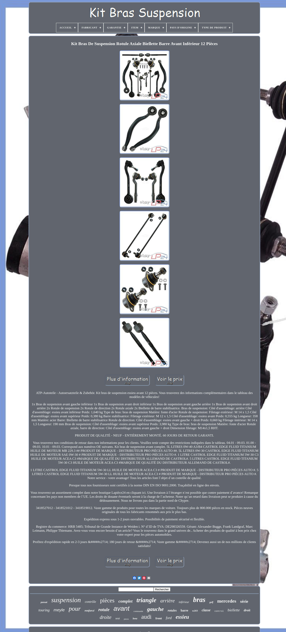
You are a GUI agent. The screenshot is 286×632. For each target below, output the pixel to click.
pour (75, 608)
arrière (167, 601)
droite (105, 617)
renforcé (89, 610)
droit (247, 610)
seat (117, 618)
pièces (107, 600)
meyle (59, 610)
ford (169, 618)
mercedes (226, 601)
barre (184, 610)
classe (206, 610)
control (219, 611)
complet (125, 601)
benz (135, 618)
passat (44, 602)
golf (211, 602)
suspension (66, 600)
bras (199, 600)
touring (44, 610)
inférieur (184, 602)
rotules (172, 610)
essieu (182, 617)
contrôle (90, 602)
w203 (195, 610)
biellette (234, 610)
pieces (126, 619)
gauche (155, 609)
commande (138, 611)
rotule (103, 609)
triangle (146, 600)
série (244, 601)
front (159, 618)
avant (121, 608)
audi (146, 616)
